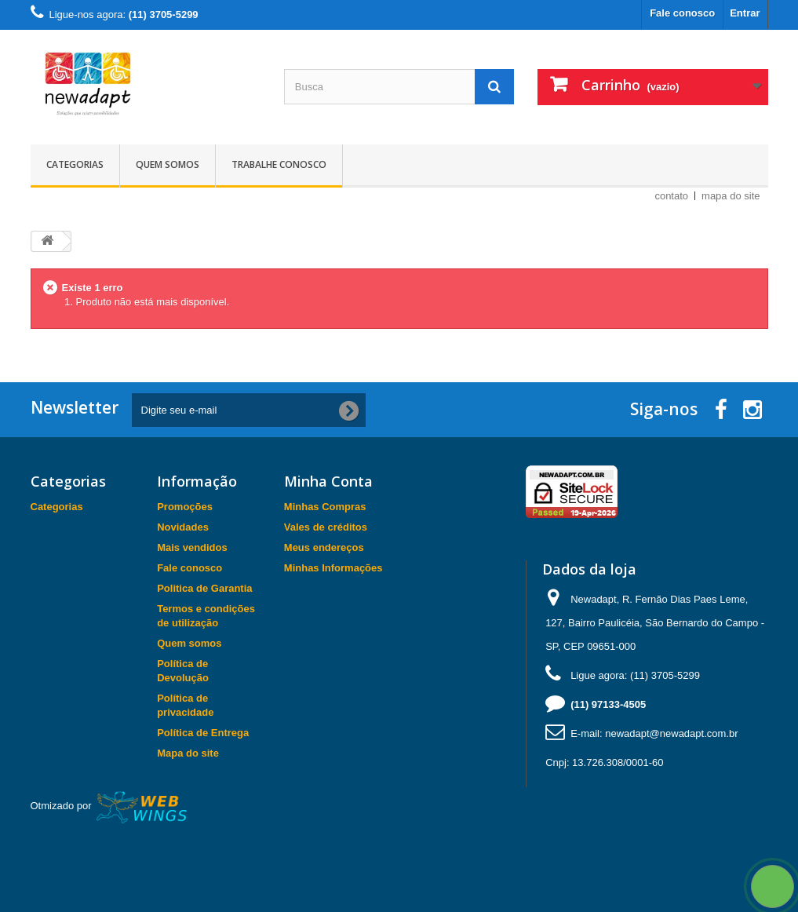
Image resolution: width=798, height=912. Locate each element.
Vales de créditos (325, 527)
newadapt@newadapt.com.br (671, 733)
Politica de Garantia (204, 588)
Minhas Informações (333, 568)
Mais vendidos (192, 547)
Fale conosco (682, 13)
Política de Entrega (203, 733)
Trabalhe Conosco (278, 164)
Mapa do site (188, 753)
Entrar (745, 13)
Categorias (75, 164)
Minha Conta (328, 481)
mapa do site (730, 196)
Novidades (183, 527)
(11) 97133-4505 (608, 704)
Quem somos (167, 164)
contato (671, 196)
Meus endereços (324, 547)
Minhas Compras (325, 507)
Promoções (185, 507)
